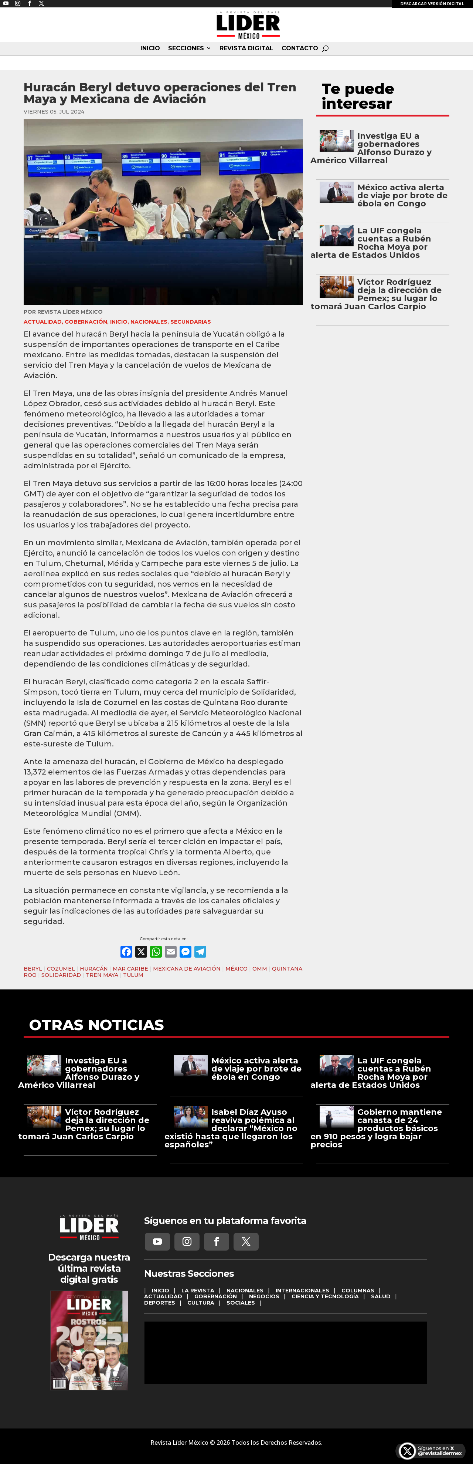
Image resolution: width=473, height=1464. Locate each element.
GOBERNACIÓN (86, 321)
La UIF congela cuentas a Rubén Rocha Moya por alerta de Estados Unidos (370, 243)
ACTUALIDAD (43, 321)
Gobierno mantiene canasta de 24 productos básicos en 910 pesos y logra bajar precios (376, 1128)
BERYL (33, 968)
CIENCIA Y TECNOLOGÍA (325, 1296)
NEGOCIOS (264, 1296)
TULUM (133, 975)
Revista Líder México (70, 311)
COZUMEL (61, 968)
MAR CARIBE (130, 968)
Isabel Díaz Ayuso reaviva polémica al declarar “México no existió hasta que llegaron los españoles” (230, 1128)
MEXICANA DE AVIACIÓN (187, 968)
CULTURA (200, 1302)
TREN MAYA (102, 975)
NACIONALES (148, 321)
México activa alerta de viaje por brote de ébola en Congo (402, 195)
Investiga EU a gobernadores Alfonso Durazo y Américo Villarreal (371, 148)
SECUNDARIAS (190, 321)
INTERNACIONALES (302, 1290)
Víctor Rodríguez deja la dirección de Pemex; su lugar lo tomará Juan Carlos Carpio (376, 294)
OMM (259, 968)
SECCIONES (186, 48)
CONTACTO (300, 48)
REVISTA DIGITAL (246, 48)
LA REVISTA (197, 1290)
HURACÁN (94, 968)
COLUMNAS (357, 1290)
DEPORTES (159, 1302)
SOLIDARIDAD (61, 975)
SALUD (381, 1296)
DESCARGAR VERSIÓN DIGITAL (433, 3)
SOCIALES (241, 1302)
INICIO (150, 48)
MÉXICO (236, 968)
